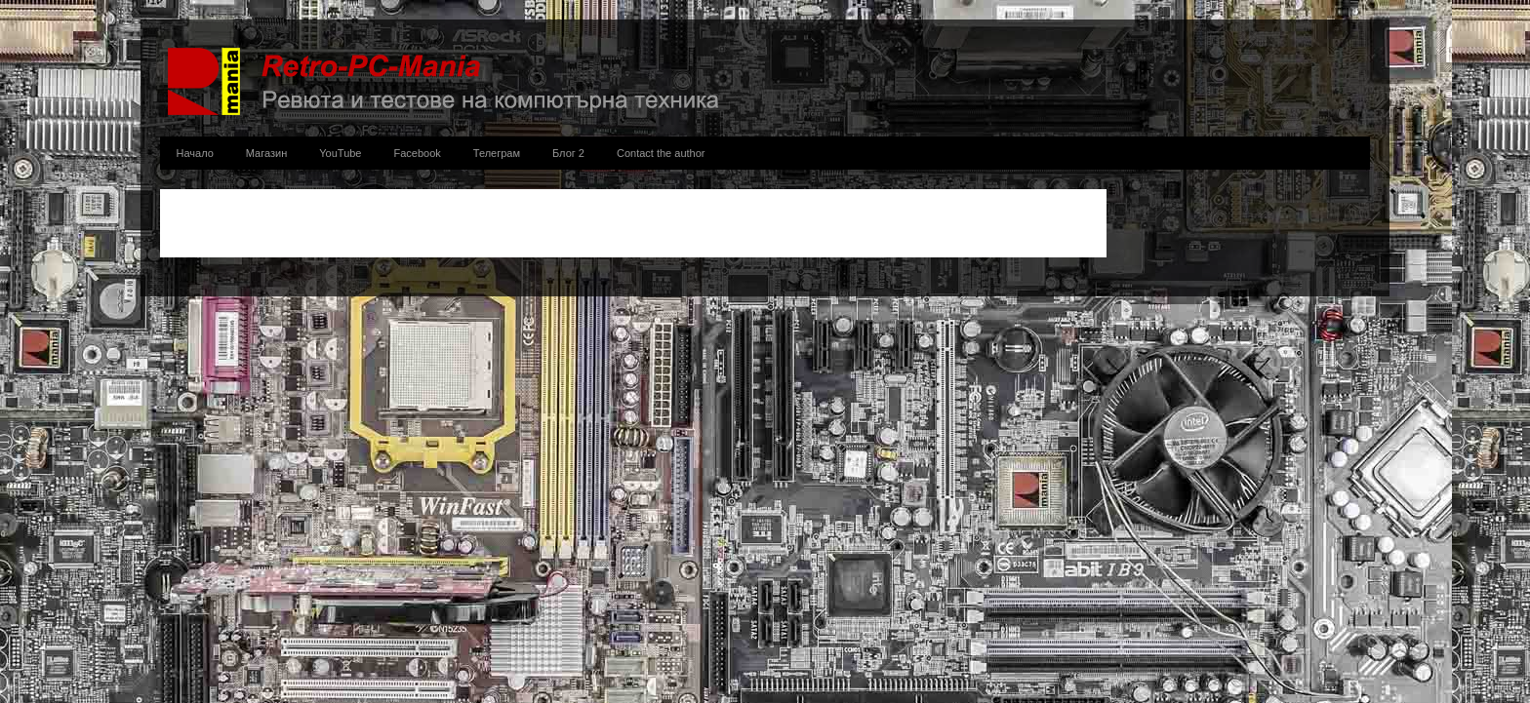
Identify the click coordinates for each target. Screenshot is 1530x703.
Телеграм (496, 153)
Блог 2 (568, 153)
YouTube (340, 153)
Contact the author (661, 153)
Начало (195, 153)
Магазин (266, 153)
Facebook (417, 153)
